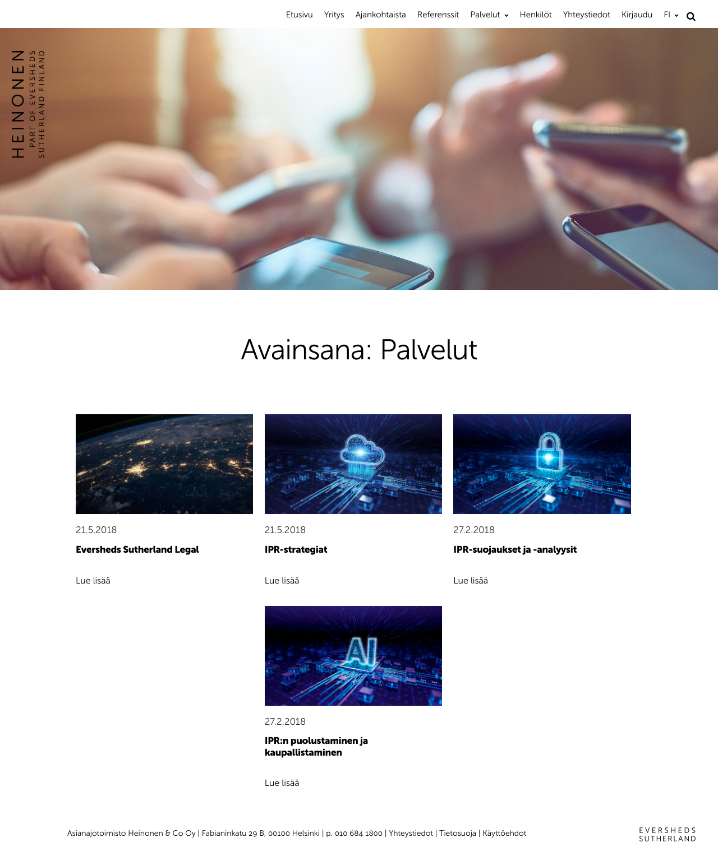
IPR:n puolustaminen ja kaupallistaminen (316, 746)
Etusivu (299, 15)
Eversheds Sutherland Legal (137, 550)
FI (667, 15)
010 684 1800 (359, 833)
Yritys (334, 15)
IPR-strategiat (296, 550)
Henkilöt (536, 15)
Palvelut (485, 15)
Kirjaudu (637, 15)
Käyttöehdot (504, 833)
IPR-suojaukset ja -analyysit (515, 550)
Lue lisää (93, 581)
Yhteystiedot (586, 15)
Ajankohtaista (381, 15)
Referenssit (438, 15)
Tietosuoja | (460, 833)
